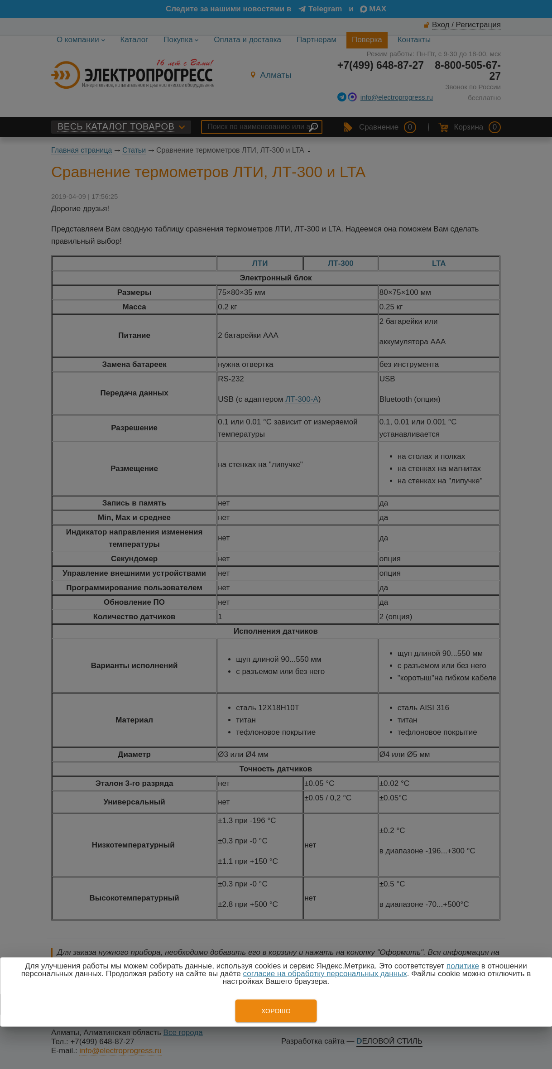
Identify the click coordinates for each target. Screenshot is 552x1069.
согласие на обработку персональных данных (325, 973)
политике (462, 966)
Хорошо (276, 1011)
